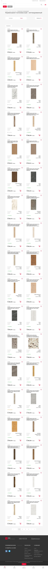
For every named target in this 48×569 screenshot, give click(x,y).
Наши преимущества (38, 554)
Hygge (40, 100)
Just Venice (20, 294)
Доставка (26, 551)
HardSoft (20, 405)
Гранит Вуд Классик (18, 72)
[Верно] (5, 7)
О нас (35, 548)
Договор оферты (37, 556)
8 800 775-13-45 (23, 538)
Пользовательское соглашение (28, 556)
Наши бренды (36, 552)
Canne (40, 71)
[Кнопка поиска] (41, 4)
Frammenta (39, 211)
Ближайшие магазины (10, 545)
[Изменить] (9, 7)
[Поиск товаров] (23, 4)
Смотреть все (19, 545)
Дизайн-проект (27, 553)
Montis (20, 100)
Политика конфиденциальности (38, 551)
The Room (20, 211)
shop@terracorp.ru (35, 538)
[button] (5, 567)
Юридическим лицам (29, 558)
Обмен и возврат (28, 550)
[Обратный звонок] (43, 0)
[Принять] (24, 564)
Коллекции (10, 18)
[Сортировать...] (8, 26)
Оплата (26, 548)
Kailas (40, 405)
